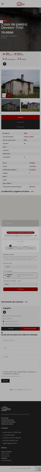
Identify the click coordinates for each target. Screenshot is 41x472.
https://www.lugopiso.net (12, 324)
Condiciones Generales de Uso (10, 376)
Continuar (21, 289)
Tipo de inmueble (8, 271)
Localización (20, 127)
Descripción (20, 122)
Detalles (20, 117)
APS (29, 468)
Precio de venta (8, 263)
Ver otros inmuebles (30, 328)
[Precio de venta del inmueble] (20, 267)
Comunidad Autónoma (12, 281)
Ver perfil (10, 328)
